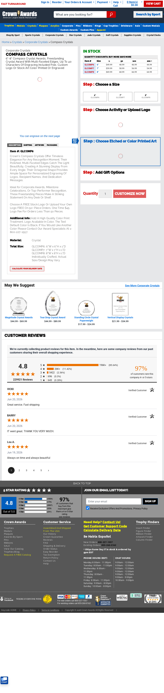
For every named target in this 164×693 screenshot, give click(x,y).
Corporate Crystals (36, 42)
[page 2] (19, 470)
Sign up (150, 501)
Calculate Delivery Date (102, 530)
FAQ (45, 543)
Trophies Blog (12, 552)
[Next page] (48, 470)
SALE (7, 546)
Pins (78, 26)
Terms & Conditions (50, 610)
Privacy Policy (140, 508)
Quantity (90, 193)
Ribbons (87, 26)
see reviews (64, 517)
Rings (98, 26)
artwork (39, 145)
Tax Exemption (51, 555)
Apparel (101, 30)
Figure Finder (143, 531)
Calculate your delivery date (27, 268)
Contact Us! (111, 522)
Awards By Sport (13, 537)
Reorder (57, 2)
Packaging (52, 145)
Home (5, 42)
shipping (28, 145)
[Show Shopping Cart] (134, 3)
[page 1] (11, 470)
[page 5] (41, 470)
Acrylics (54, 26)
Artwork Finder (144, 537)
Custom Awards (69, 30)
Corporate (67, 26)
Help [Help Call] (116, 2)
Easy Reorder (50, 552)
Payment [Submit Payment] (102, 2)
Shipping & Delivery (54, 546)
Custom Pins (87, 30)
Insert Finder (143, 528)
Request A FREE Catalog (17, 555)
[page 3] (26, 470)
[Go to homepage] (19, 14)
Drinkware (126, 26)
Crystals (31, 26)
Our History (49, 534)
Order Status (50, 549)
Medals (21, 26)
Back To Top (82, 483)
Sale (137, 26)
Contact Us (49, 561)
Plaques (43, 26)
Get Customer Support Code (105, 526)
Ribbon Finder (144, 534)
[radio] (82, 365)
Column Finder (144, 540)
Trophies (9, 25)
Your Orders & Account (78, 2)
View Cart (153, 3)
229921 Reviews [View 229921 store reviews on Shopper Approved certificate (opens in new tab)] (26, 379)
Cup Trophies (110, 26)
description (15, 145)
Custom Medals (151, 26)
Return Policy (50, 558)
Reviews (48, 540)
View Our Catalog (14, 549)
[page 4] (33, 470)
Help (46, 563)
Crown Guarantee (53, 537)
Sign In (45, 2)
